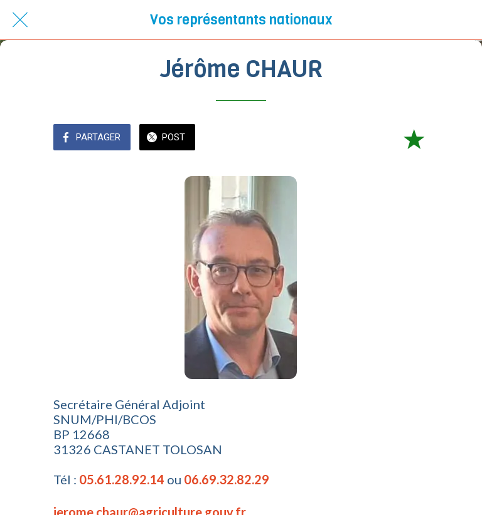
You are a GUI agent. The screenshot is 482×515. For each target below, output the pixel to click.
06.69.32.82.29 (226, 479)
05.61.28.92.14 (121, 479)
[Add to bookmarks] (414, 138)
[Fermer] (20, 20)
